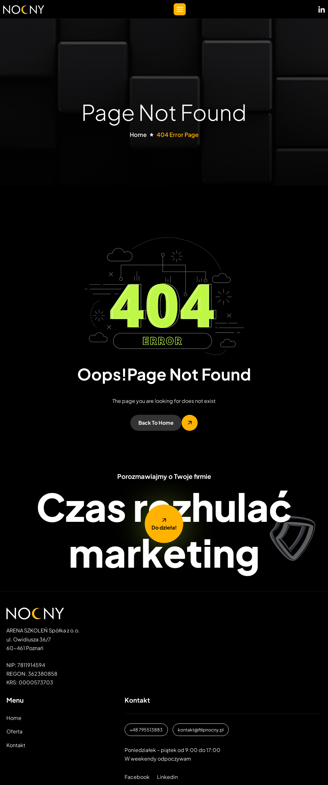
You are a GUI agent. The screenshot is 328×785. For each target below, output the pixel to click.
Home (13, 717)
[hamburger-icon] (180, 9)
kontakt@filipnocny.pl (201, 729)
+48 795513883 (146, 729)
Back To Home (156, 422)
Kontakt (15, 745)
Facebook (137, 776)
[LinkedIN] (321, 8)
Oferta (14, 731)
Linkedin (167, 776)
